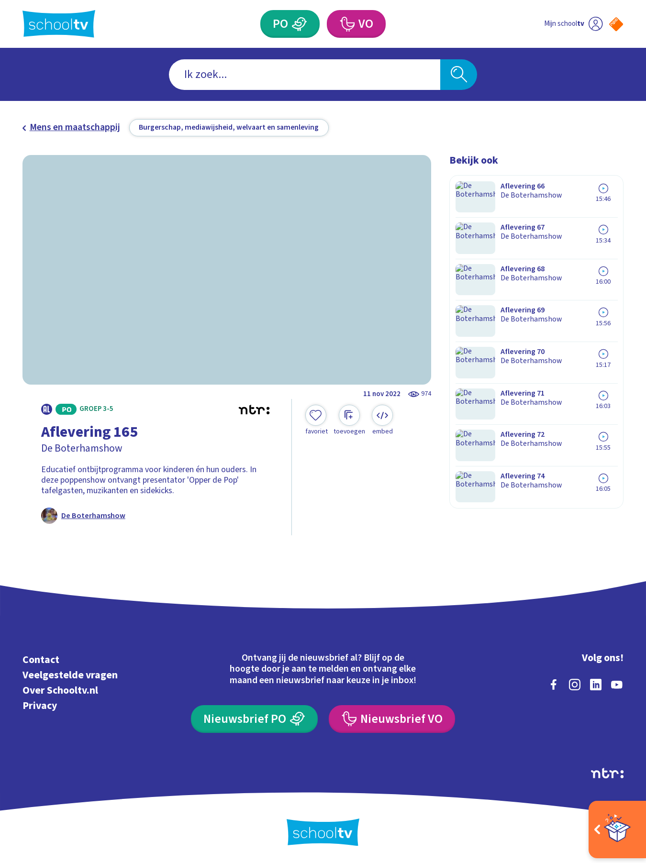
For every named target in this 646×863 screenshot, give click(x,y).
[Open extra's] (617, 829)
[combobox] (305, 74)
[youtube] (616, 683)
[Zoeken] (458, 74)
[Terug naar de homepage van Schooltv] (58, 24)
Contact (40, 658)
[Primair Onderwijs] (299, 24)
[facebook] (553, 683)
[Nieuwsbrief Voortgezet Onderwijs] (392, 717)
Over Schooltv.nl (60, 689)
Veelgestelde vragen (70, 673)
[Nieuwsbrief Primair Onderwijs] (254, 717)
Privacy (39, 704)
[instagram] (574, 683)
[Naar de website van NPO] (616, 24)
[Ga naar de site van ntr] (607, 771)
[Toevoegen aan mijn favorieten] (316, 420)
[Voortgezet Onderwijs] (347, 24)
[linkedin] (595, 683)
